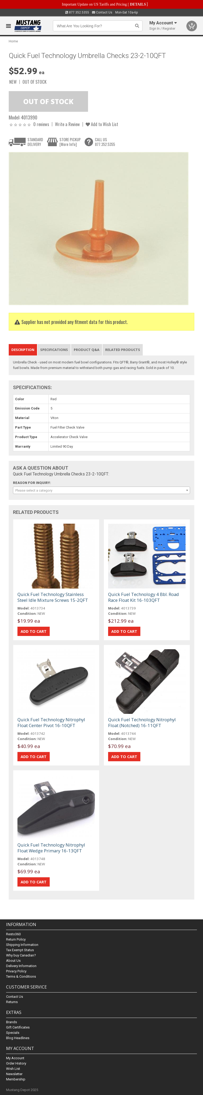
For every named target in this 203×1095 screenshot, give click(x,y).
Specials (12, 1033)
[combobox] (101, 490)
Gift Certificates (18, 1027)
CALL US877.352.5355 (105, 142)
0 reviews (41, 124)
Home (13, 41)
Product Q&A (86, 349)
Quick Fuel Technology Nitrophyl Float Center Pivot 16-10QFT (51, 722)
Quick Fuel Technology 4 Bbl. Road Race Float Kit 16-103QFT (143, 597)
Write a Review (67, 124)
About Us (13, 961)
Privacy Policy (16, 971)
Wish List (13, 1069)
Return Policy (16, 939)
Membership (15, 1079)
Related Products (122, 349)
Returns (12, 1002)
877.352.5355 (77, 12)
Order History (16, 1063)
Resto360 (13, 934)
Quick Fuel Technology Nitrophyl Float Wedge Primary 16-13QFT (51, 848)
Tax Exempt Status (20, 950)
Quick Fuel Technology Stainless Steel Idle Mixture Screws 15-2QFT (52, 597)
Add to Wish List (102, 124)
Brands (11, 1022)
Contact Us (102, 12)
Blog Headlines (17, 1038)
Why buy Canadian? (21, 955)
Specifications (54, 349)
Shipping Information (22, 945)
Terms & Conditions (21, 976)
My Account (15, 1058)
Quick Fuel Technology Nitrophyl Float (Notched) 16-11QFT (142, 722)
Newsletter (14, 1074)
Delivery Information (21, 966)
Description (22, 349)
